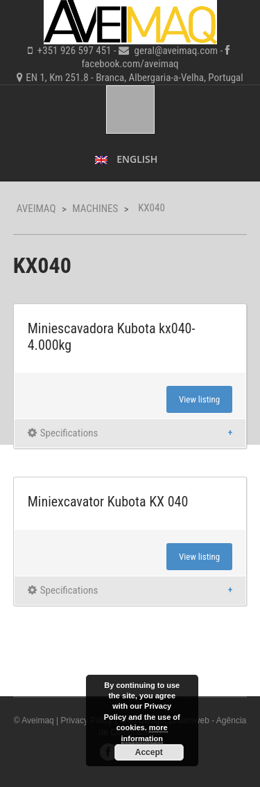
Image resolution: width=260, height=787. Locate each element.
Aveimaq (36, 208)
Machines (95, 208)
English (126, 159)
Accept (149, 752)
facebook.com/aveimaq (129, 64)
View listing (199, 399)
